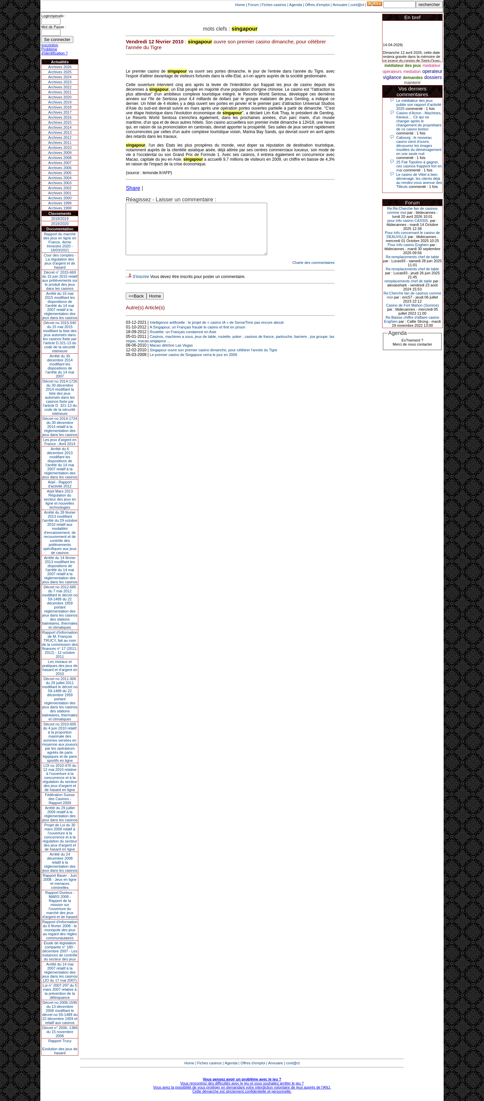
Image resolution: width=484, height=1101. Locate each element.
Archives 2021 (60, 92)
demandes (412, 77)
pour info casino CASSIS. (408, 221)
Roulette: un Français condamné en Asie (183, 342)
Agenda (295, 5)
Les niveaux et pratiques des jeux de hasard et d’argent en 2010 (60, 668)
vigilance (392, 77)
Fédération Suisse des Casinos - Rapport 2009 (60, 799)
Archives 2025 (60, 72)
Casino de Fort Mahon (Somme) (412, 305)
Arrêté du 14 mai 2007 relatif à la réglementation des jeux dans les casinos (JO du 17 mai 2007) (60, 972)
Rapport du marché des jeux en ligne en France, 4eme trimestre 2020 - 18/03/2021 (59, 242)
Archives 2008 (60, 158)
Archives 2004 (60, 178)
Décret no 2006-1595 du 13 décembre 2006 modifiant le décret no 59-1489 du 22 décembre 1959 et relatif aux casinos (60, 1012)
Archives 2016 (60, 117)
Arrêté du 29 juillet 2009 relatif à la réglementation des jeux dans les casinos (60, 814)
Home (240, 5)
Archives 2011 (60, 143)
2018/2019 (60, 219)
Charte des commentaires (313, 273)
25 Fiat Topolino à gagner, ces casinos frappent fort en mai (419, 166)
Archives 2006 (60, 168)
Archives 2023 (60, 82)
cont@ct (357, 5)
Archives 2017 (60, 112)
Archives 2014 (60, 127)
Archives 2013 (60, 132)
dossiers (433, 77)
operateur (432, 71)
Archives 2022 (60, 87)
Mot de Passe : (53, 27)
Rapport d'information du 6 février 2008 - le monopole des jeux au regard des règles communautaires (60, 930)
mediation (412, 71)
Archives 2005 (60, 173)
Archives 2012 (60, 137)
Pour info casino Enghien (408, 245)
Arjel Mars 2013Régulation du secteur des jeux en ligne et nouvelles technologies (60, 499)
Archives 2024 (60, 77)
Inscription (49, 45)
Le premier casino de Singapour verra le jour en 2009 (193, 365)
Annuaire (340, 5)
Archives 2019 (60, 102)
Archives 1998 (60, 208)
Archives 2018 (60, 107)
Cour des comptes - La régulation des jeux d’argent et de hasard (60, 261)
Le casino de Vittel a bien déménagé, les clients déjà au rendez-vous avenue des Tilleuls (419, 180)
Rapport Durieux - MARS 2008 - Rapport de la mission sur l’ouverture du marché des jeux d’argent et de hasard (59, 905)
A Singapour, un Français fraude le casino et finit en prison (197, 337)
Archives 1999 (60, 203)
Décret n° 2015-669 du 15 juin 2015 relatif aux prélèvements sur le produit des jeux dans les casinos (59, 280)
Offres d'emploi (317, 5)
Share (133, 188)
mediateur (431, 65)
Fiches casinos (274, 5)
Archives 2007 (60, 163)
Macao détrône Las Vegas (171, 355)
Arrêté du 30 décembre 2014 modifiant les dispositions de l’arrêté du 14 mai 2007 (60, 366)
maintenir (412, 82)
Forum (253, 5)
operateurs (392, 71)
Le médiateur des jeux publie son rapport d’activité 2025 (418, 105)
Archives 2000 (60, 198)
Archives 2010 (60, 148)
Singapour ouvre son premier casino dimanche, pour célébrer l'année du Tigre (213, 360)
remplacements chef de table (408, 281)
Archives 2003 (60, 183)
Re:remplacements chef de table (412, 257)
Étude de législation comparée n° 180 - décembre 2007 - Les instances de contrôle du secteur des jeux (59, 951)
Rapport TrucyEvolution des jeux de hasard (60, 1047)
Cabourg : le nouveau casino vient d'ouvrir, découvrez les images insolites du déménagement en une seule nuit (419, 145)
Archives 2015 (60, 122)
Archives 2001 (60, 193)
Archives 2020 (60, 97)
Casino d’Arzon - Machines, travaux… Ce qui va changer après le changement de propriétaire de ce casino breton (419, 121)
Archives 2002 (60, 188)
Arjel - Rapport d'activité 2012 (60, 484)
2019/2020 (60, 224)
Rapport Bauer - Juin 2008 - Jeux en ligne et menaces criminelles (60, 881)
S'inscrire (140, 286)
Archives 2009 (60, 153)
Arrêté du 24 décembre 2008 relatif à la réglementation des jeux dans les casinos (60, 862)
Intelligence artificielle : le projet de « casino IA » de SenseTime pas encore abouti (217, 332)
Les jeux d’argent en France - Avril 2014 (59, 442)
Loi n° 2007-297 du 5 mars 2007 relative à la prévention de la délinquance (60, 991)
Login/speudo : (53, 16)
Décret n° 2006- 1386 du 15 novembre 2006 (60, 1032)
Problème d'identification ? (54, 51)
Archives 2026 (60, 67)
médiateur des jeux (403, 65)
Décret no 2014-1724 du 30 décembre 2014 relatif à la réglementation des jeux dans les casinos (60, 427)
